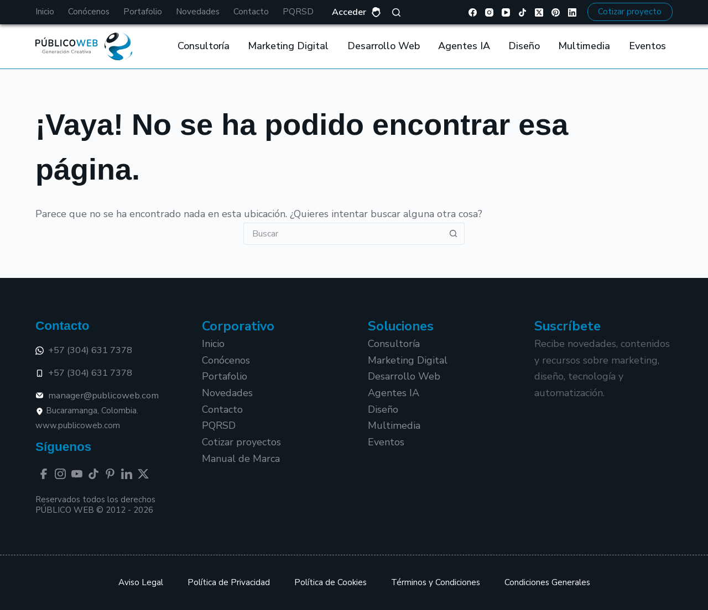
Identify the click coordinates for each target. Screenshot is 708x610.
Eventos (647, 45)
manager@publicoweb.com (97, 395)
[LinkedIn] (572, 12)
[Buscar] (396, 12)
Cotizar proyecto (630, 11)
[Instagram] (489, 12)
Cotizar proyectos (241, 442)
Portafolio (142, 11)
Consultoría (204, 45)
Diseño (524, 45)
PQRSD (298, 11)
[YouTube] (506, 12)
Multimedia (584, 45)
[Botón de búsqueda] (453, 234)
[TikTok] (522, 12)
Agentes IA (464, 45)
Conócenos (89, 11)
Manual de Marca (241, 458)
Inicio (44, 11)
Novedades (198, 11)
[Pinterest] (555, 12)
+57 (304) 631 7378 (83, 350)
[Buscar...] (343, 234)
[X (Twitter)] (539, 12)
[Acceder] (356, 12)
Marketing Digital (288, 45)
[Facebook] (472, 12)
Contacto (251, 11)
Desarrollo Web (383, 45)
